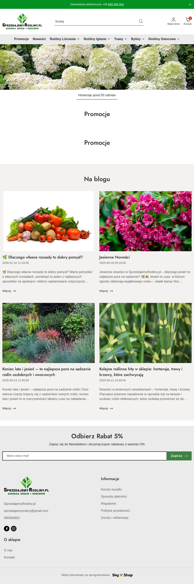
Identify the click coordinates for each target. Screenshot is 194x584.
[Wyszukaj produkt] (98, 22)
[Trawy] (120, 39)
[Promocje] (21, 39)
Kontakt (9, 557)
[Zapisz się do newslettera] (84, 455)
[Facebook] (6, 528)
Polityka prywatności (115, 510)
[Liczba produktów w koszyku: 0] (188, 21)
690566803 (12, 518)
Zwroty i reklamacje (115, 517)
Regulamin (108, 503)
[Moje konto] (174, 21)
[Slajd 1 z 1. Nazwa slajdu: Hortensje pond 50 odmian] (97, 67)
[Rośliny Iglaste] (97, 39)
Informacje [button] (110, 479)
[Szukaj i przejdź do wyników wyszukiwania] (140, 22)
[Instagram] (13, 528)
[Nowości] (39, 39)
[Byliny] (138, 39)
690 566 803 (116, 4)
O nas (8, 550)
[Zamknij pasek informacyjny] (190, 4)
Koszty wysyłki (111, 489)
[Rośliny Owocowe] (164, 39)
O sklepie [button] (12, 540)
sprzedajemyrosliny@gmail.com (26, 510)
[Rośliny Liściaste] (65, 39)
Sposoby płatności (114, 496)
